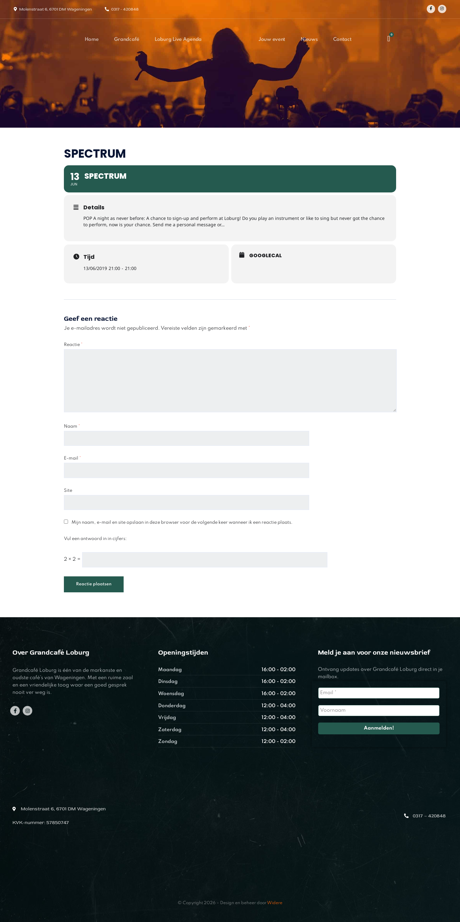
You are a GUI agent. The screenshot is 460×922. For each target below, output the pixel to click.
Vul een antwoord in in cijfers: (95, 538)
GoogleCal (265, 255)
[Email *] (379, 693)
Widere (274, 903)
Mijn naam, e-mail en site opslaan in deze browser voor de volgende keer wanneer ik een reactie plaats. (182, 522)
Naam (72, 426)
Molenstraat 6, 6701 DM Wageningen (55, 9)
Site (68, 490)
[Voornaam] (379, 710)
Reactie (73, 344)
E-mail (72, 458)
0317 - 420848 (125, 9)
